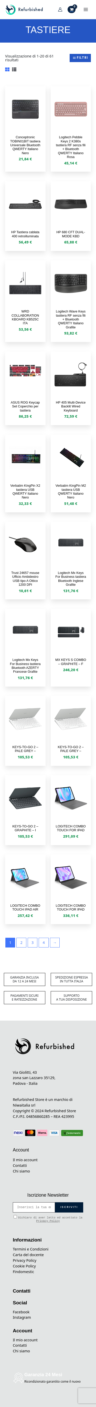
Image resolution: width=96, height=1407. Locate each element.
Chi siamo (21, 1171)
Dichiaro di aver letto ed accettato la (48, 1219)
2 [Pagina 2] (21, 942)
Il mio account (25, 1159)
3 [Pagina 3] (32, 942)
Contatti (20, 1165)
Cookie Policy (24, 1265)
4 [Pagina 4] (43, 942)
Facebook (21, 1311)
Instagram (22, 1317)
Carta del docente (28, 1254)
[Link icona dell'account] (60, 9)
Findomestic (23, 1271)
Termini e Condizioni (30, 1249)
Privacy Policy (48, 1221)
